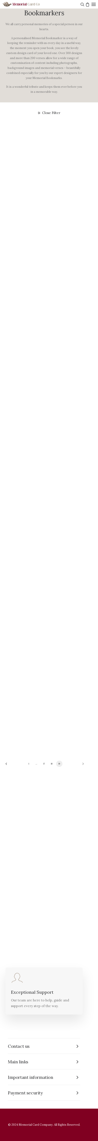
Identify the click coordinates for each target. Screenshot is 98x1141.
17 (44, 763)
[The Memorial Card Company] (26, 4)
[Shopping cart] (86, 4)
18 (51, 763)
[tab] (44, 1046)
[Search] (81, 4)
